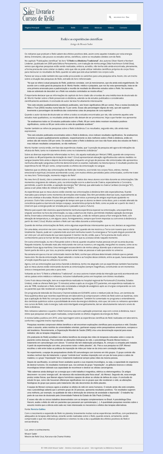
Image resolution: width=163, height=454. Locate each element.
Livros (85, 27)
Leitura (60, 27)
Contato (123, 27)
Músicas (98, 27)
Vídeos (111, 27)
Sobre (47, 27)
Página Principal (32, 27)
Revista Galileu (38, 409)
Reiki (73, 27)
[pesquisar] (121, 17)
